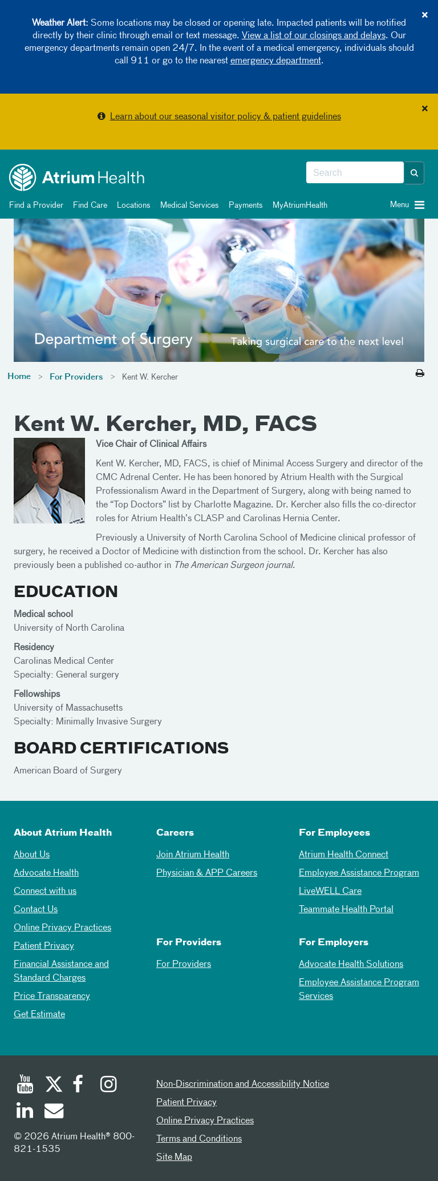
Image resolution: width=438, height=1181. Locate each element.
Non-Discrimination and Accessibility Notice (242, 1084)
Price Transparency (52, 996)
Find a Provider (34, 205)
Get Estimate (39, 1014)
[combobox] (355, 173)
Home (19, 377)
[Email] (53, 1112)
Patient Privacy (44, 946)
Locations (132, 205)
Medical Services (187, 205)
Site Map (174, 1157)
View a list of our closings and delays (314, 36)
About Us (32, 855)
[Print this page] (420, 374)
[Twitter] (53, 1085)
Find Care (88, 205)
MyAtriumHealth (298, 205)
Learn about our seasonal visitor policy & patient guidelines (225, 117)
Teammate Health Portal (346, 909)
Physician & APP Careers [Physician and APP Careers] (206, 873)
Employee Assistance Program (359, 873)
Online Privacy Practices (62, 928)
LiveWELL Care (330, 891)
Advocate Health (46, 873)
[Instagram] (109, 1085)
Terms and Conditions (199, 1139)
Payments (244, 205)
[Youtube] (25, 1085)
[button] (414, 173)
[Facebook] (81, 1085)
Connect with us (45, 891)
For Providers (76, 377)
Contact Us (36, 909)
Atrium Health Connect (343, 855)
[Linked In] (25, 1112)
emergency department (275, 61)
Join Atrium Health (192, 855)
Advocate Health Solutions (351, 964)
